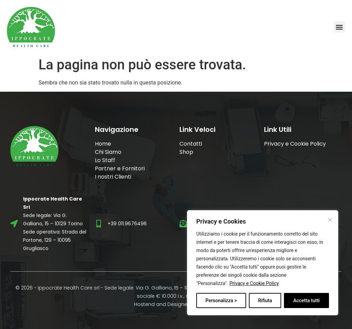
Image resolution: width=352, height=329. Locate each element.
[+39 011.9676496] (98, 223)
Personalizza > (221, 300)
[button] (339, 27)
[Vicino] (330, 219)
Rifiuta (265, 300)
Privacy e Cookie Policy (254, 283)
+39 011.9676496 (127, 223)
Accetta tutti (306, 300)
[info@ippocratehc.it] (183, 223)
